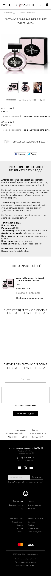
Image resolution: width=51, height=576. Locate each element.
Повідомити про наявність (36, 116)
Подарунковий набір (14, 433)
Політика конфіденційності (25, 559)
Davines (20, 532)
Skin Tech (19, 528)
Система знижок (34, 505)
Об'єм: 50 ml (7, 110)
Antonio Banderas (21, 251)
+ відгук (41, 100)
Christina (20, 525)
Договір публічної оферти (25, 565)
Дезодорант (37, 437)
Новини (31, 501)
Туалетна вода (20, 248)
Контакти (31, 509)
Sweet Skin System (35, 532)
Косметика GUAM (16, 519)
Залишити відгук (25, 413)
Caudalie (31, 525)
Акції (21, 509)
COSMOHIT (25, 5)
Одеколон (12, 437)
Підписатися (36, 477)
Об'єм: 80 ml (7, 123)
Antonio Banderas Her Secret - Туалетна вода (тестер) (30, 279)
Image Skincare (17, 522)
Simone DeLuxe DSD (35, 519)
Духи (24, 437)
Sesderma (31, 522)
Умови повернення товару (25, 562)
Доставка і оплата (16, 505)
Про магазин (18, 501)
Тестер (19, 284)
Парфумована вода (37, 433)
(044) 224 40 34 (25, 457)
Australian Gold (33, 528)
